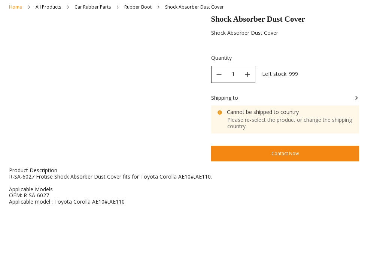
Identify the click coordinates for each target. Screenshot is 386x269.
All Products (48, 7)
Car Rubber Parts (93, 7)
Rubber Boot (138, 7)
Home (15, 7)
